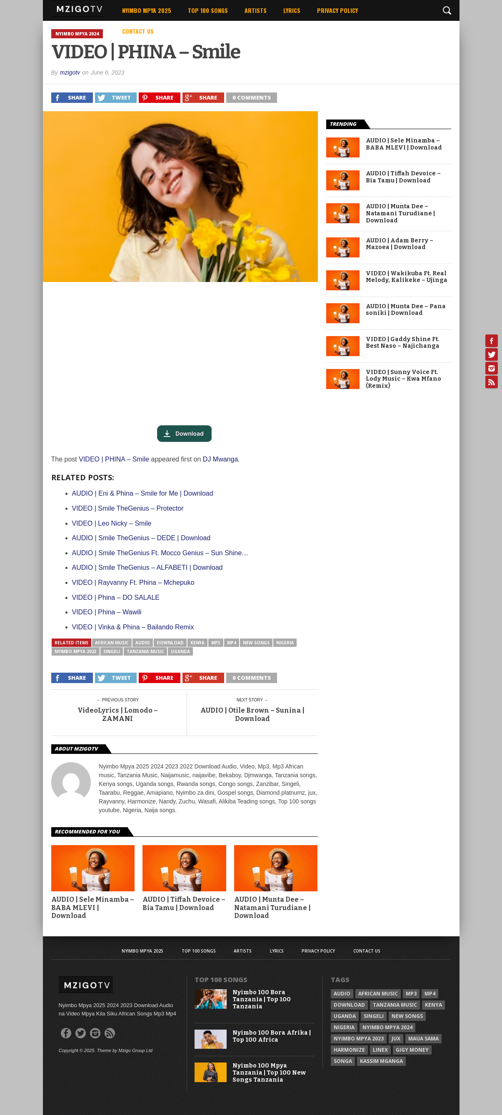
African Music (112, 643)
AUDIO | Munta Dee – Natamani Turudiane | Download (272, 907)
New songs (256, 643)
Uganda (180, 651)
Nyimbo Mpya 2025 (146, 10)
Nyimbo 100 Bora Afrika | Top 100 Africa (271, 1036)
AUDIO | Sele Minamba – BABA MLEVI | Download (92, 907)
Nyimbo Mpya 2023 (76, 651)
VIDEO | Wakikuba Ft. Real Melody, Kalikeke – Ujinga (406, 277)
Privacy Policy (337, 10)
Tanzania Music (145, 651)
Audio (142, 643)
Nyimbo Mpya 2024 (387, 1027)
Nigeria (285, 643)
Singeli (111, 651)
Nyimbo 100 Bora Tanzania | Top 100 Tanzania (261, 999)
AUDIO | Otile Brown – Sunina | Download (252, 714)
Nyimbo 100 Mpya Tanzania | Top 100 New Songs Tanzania (269, 1073)
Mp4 (231, 643)
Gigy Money (412, 1049)
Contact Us (138, 31)
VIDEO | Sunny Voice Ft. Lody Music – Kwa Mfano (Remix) (403, 379)
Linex (380, 1049)
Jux (396, 1038)
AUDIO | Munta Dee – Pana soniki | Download (406, 310)
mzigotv (70, 72)
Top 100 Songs (208, 10)
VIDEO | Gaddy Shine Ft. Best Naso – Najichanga (403, 343)
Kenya (197, 643)
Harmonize (349, 1049)
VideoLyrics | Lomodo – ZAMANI (117, 714)
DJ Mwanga (220, 459)
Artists (256, 10)
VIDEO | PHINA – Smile (114, 459)
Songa (343, 1061)
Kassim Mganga (381, 1061)
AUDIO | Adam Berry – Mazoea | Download (399, 244)
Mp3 (215, 643)
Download (170, 643)
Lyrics (291, 10)
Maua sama (423, 1038)
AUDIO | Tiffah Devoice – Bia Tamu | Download (183, 903)
